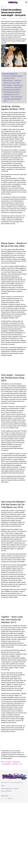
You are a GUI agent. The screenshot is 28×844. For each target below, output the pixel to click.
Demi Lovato (15, 763)
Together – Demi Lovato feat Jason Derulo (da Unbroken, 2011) (12, 99)
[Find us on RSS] (12, 799)
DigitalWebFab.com (19, 782)
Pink (20, 763)
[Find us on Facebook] (1, 799)
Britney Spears (16, 761)
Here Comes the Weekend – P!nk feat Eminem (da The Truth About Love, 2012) (12, 92)
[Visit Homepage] (13, 2)
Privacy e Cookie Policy (6, 791)
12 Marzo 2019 (11, 18)
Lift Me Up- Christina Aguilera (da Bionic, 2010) (12, 77)
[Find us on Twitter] (6, 799)
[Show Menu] (26, 2)
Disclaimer (16, 788)
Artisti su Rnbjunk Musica (6, 788)
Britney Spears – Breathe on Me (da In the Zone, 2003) (12, 82)
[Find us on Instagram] (3, 799)
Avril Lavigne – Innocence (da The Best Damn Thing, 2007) (13, 86)
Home (2, 6)
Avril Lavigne (8, 761)
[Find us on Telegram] (9, 799)
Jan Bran (4, 18)
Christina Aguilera (6, 763)
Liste (6, 6)
